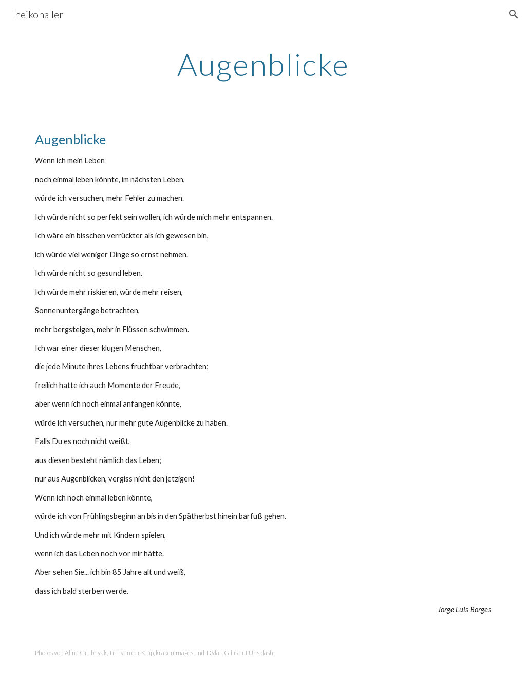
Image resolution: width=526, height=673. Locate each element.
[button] (513, 14)
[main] (263, 64)
